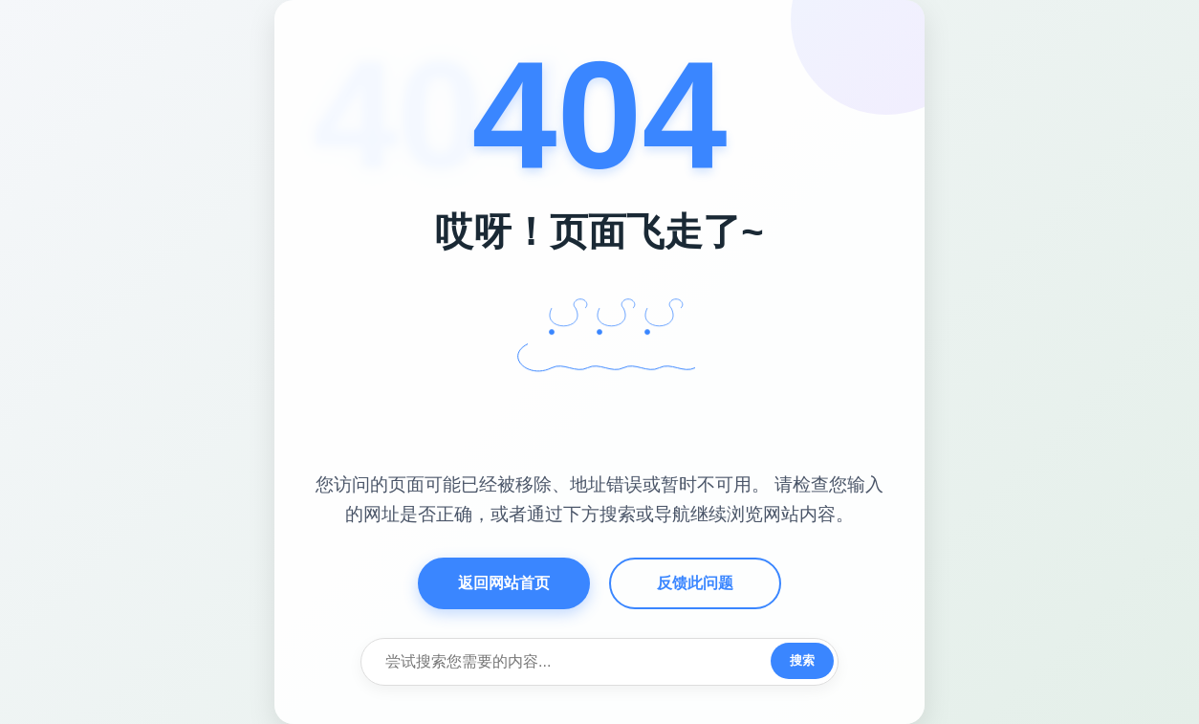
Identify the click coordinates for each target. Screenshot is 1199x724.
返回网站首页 (504, 583)
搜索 (802, 660)
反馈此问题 (695, 583)
